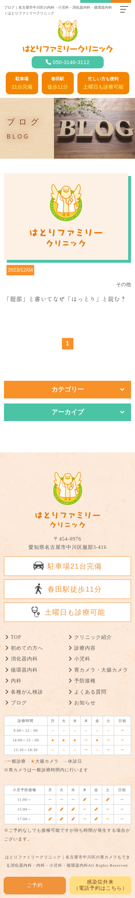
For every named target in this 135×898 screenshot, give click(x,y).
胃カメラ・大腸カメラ (101, 670)
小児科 (82, 659)
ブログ (19, 702)
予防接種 (85, 680)
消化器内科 (24, 659)
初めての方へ (27, 648)
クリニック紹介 (93, 637)
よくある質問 (90, 692)
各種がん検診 (27, 692)
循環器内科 (24, 670)
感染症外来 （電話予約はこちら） (100, 885)
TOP (16, 637)
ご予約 (35, 885)
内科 (16, 680)
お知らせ (85, 702)
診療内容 (85, 648)
